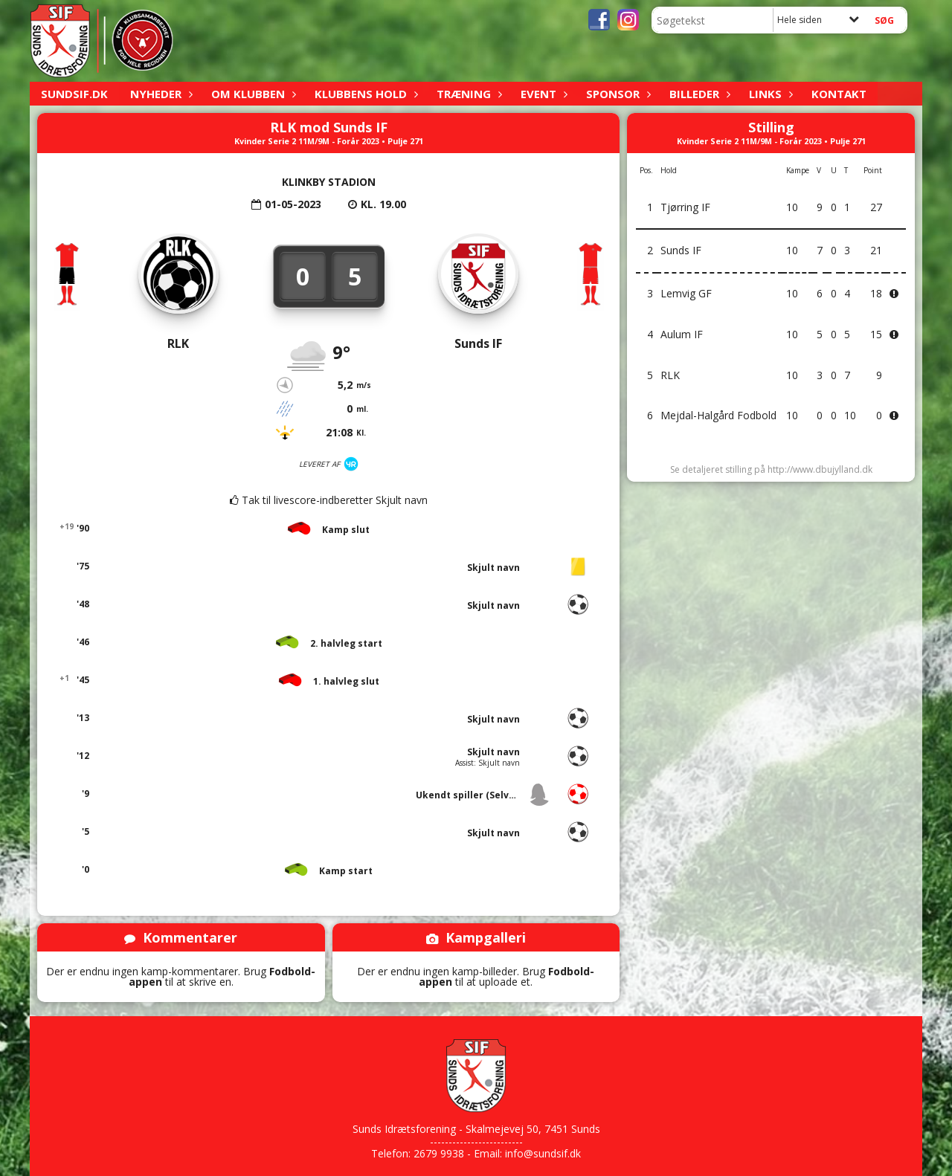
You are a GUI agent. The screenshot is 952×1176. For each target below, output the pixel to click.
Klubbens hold (364, 93)
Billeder (698, 93)
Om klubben (251, 93)
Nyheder (159, 93)
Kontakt (838, 93)
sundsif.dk (74, 93)
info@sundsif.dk (543, 1153)
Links (769, 93)
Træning (467, 93)
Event (542, 93)
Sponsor (616, 93)
